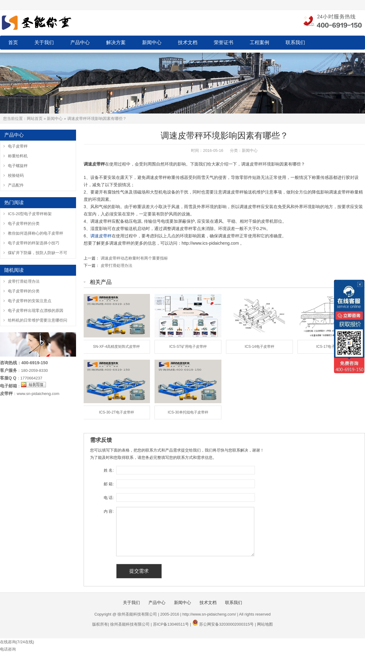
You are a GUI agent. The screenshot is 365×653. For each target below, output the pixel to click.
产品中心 (80, 42)
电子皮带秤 (18, 146)
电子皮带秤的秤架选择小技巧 (33, 243)
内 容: (109, 511)
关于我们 (44, 42)
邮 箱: (109, 484)
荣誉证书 (223, 42)
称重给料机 (18, 156)
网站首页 (35, 118)
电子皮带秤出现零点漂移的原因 (35, 310)
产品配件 (16, 185)
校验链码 (16, 175)
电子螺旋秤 (18, 165)
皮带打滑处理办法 (116, 265)
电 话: (109, 497)
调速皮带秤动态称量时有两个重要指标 (134, 258)
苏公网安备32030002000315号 (226, 624)
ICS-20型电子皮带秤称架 (30, 213)
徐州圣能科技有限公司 (130, 624)
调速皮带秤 (101, 235)
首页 (13, 42)
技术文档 (187, 42)
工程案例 (259, 42)
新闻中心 (152, 42)
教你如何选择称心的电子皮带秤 (35, 233)
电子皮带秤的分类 (24, 223)
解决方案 (116, 42)
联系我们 (295, 42)
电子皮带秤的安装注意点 (29, 301)
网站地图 (265, 624)
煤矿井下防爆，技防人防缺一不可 (37, 252)
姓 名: (109, 470)
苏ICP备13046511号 (171, 624)
